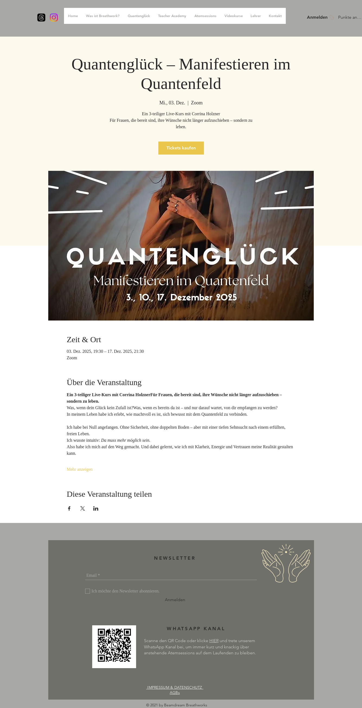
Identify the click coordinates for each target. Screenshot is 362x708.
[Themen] (41, 17)
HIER (214, 640)
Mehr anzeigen (80, 469)
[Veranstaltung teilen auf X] (82, 508)
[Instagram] (54, 17)
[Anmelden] (175, 600)
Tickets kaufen (181, 147)
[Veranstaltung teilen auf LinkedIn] (95, 508)
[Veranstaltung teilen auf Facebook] (69, 508)
